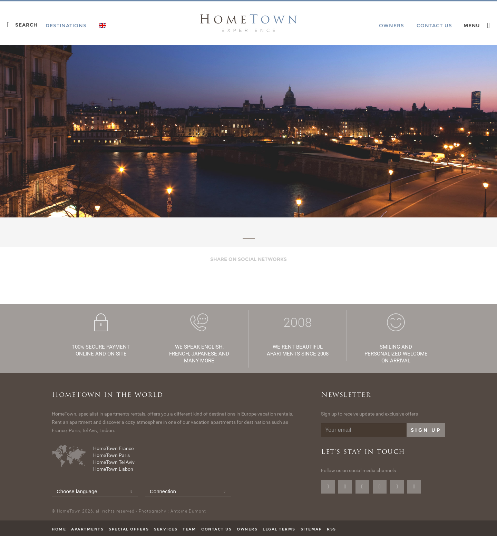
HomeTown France (113, 448)
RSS (331, 529)
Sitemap (311, 529)
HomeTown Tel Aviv (114, 462)
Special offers (129, 529)
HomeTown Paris (111, 455)
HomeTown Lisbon (113, 469)
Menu (472, 25)
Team (189, 529)
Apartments (87, 529)
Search (26, 25)
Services (165, 529)
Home (59, 529)
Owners (247, 529)
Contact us (216, 529)
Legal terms (279, 529)
